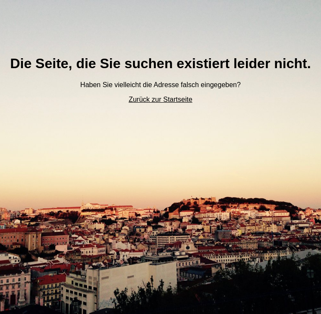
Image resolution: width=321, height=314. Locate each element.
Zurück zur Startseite (160, 99)
